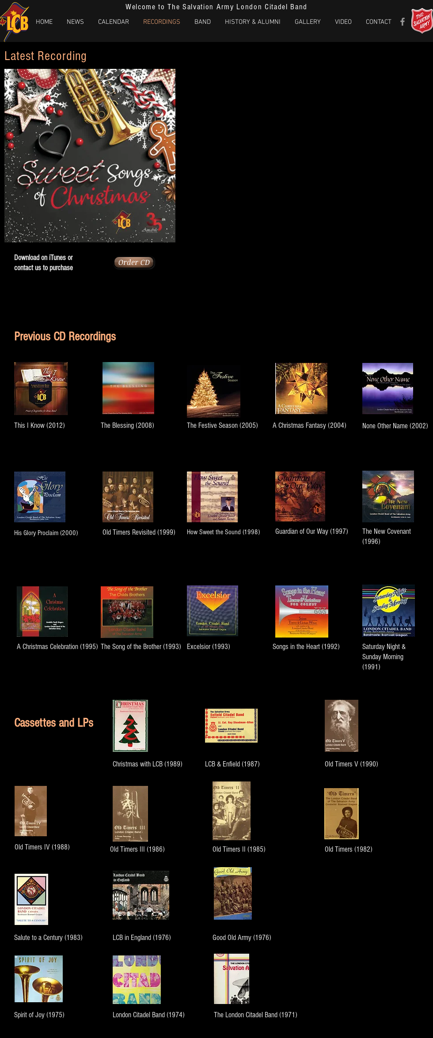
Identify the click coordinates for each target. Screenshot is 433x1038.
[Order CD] (134, 262)
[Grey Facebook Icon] (402, 21)
